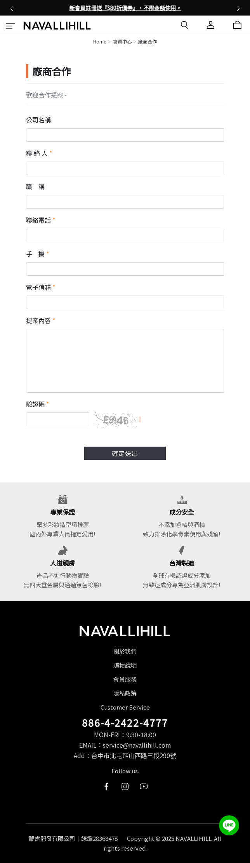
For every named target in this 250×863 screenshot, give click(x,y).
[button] (11, 8)
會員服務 (125, 679)
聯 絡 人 (39, 153)
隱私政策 (125, 693)
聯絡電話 (40, 219)
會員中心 (122, 41)
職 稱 (35, 186)
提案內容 (40, 320)
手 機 (37, 253)
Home (99, 41)
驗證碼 (37, 404)
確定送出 (125, 453)
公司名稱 (38, 119)
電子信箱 (40, 287)
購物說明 (125, 665)
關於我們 (125, 651)
